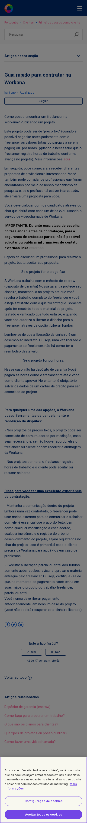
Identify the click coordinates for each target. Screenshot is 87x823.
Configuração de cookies (43, 804)
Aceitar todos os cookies (43, 817)
